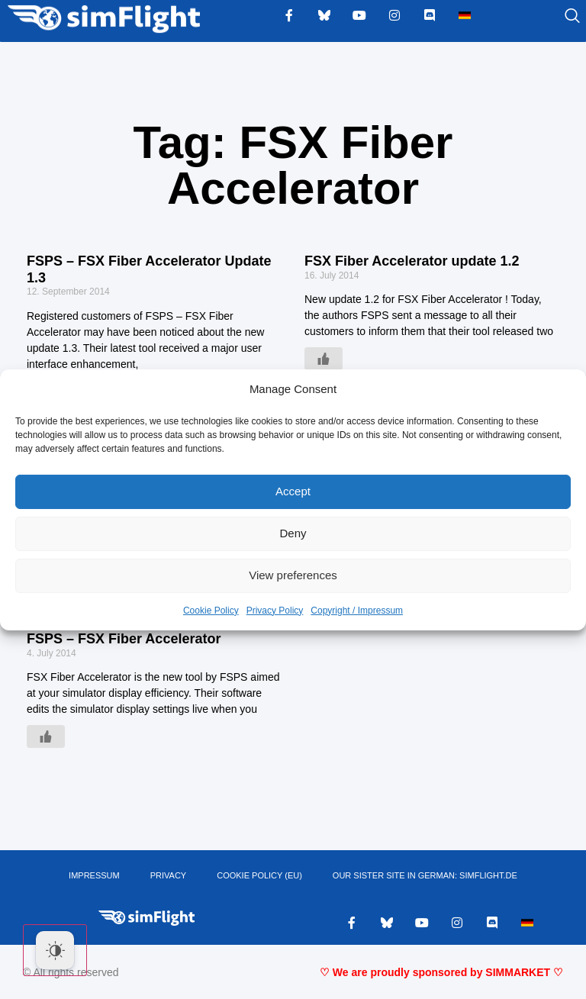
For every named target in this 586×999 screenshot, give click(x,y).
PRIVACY (168, 875)
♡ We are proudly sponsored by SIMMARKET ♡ (441, 972)
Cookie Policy (211, 610)
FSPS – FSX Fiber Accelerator (124, 638)
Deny (292, 533)
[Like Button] (323, 358)
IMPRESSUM (94, 875)
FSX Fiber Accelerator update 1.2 (411, 261)
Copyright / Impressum (357, 610)
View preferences (293, 575)
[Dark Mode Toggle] (55, 950)
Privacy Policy (275, 610)
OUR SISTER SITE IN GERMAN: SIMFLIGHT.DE (425, 875)
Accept (293, 491)
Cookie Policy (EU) (259, 875)
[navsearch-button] (553, 16)
